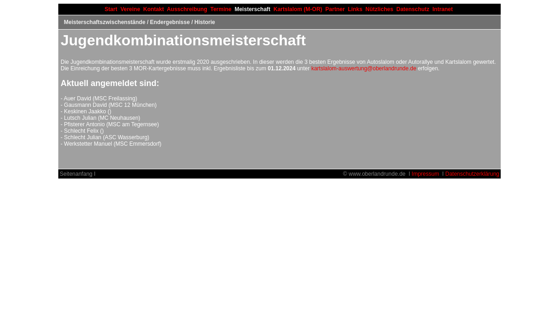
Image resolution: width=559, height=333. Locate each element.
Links (355, 9)
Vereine (130, 9)
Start (111, 9)
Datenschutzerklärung (472, 174)
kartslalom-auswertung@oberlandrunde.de (363, 68)
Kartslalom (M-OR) (297, 9)
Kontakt (153, 9)
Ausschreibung (187, 9)
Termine (220, 9)
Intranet (443, 9)
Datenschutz (413, 9)
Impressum (425, 174)
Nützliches (379, 9)
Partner (335, 9)
